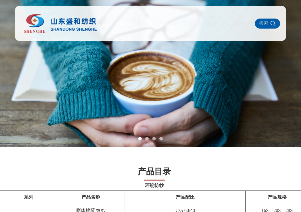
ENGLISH (243, 23)
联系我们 (222, 23)
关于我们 (139, 23)
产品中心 (160, 23)
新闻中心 (180, 23)
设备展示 (201, 23)
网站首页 (118, 23)
